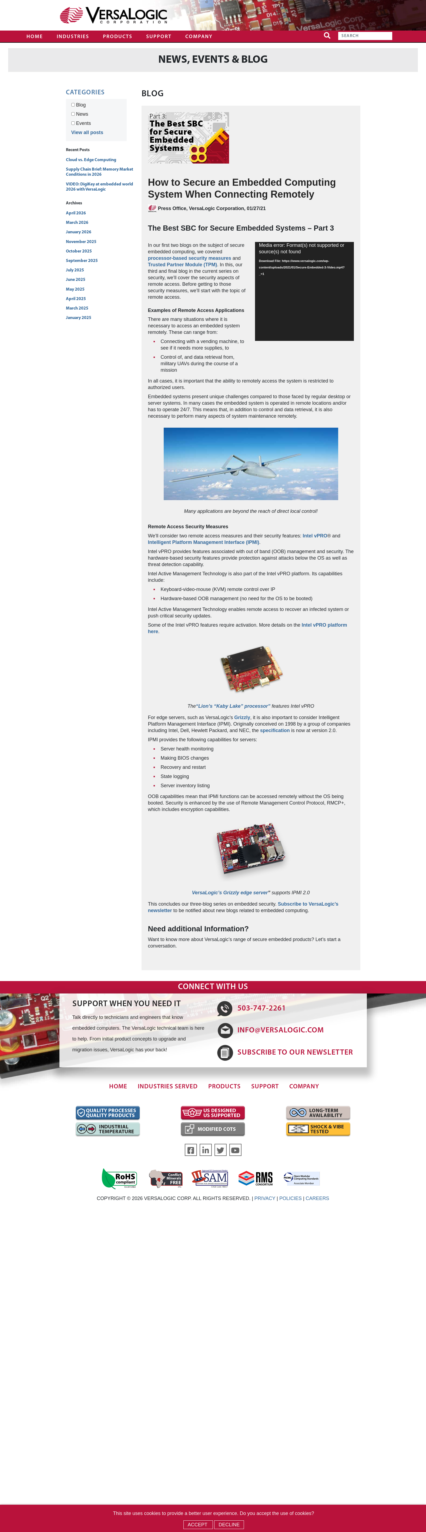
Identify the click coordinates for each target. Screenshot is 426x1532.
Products (117, 36)
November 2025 (81, 242)
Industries (73, 36)
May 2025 (75, 289)
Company (199, 36)
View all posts (87, 132)
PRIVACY (264, 1198)
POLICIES (290, 1198)
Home (34, 36)
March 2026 (77, 223)
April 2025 (76, 299)
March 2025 (77, 308)
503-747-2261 (261, 1008)
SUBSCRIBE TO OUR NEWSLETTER (295, 1052)
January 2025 (78, 318)
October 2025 (79, 251)
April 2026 (76, 213)
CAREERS (317, 1198)
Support (159, 36)
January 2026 (78, 232)
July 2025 (75, 270)
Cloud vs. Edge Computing (91, 160)
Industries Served (168, 1087)
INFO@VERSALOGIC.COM (280, 1030)
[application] (304, 291)
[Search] (365, 36)
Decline (229, 1524)
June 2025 (75, 280)
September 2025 (82, 261)
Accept (198, 1524)
